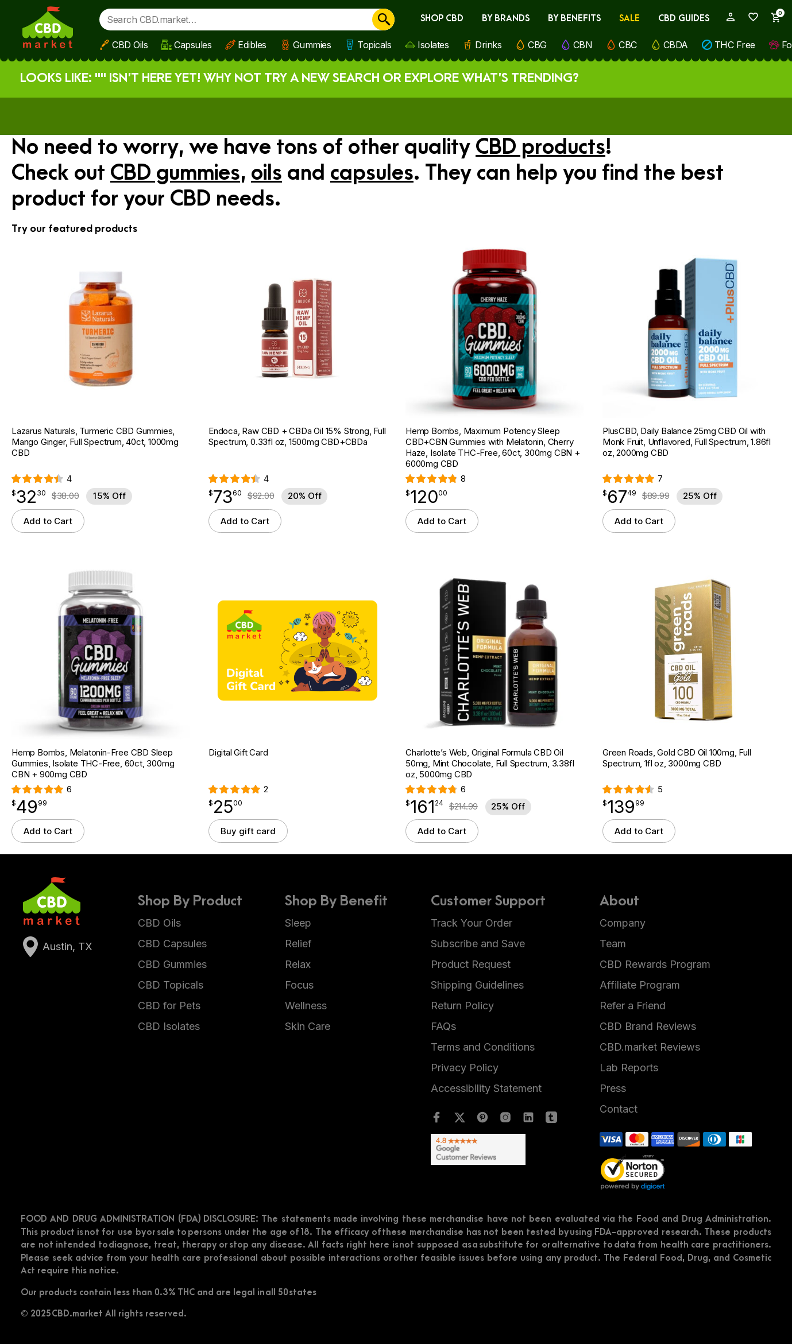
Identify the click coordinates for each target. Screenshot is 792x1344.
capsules (372, 173)
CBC (628, 45)
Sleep (298, 923)
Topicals (374, 45)
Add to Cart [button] (48, 521)
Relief (298, 944)
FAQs (443, 1026)
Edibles (252, 45)
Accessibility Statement (486, 1088)
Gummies (312, 45)
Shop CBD (441, 18)
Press (613, 1088)
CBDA (675, 45)
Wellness (306, 1006)
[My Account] (726, 17)
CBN (583, 45)
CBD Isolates (169, 1026)
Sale (629, 18)
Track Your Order (471, 923)
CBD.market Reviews (650, 1047)
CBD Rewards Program (655, 964)
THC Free (734, 45)
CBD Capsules (172, 944)
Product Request (471, 964)
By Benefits (574, 18)
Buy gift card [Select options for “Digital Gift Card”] (248, 831)
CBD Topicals (170, 985)
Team (613, 944)
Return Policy (462, 1006)
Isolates (433, 45)
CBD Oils (130, 45)
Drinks (488, 45)
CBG (537, 45)
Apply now (483, 115)
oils (266, 173)
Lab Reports (629, 1068)
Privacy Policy (465, 1068)
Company (623, 923)
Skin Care (307, 1026)
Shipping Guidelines (477, 985)
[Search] (383, 19)
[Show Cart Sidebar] (771, 17)
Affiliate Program (640, 985)
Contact (619, 1109)
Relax (298, 964)
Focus (299, 985)
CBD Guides (683, 18)
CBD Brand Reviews (648, 1026)
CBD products (540, 147)
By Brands (506, 18)
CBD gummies (175, 173)
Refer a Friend (633, 1006)
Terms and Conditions (483, 1047)
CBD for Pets (169, 1006)
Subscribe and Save (478, 944)
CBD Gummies (172, 964)
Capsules (192, 45)
